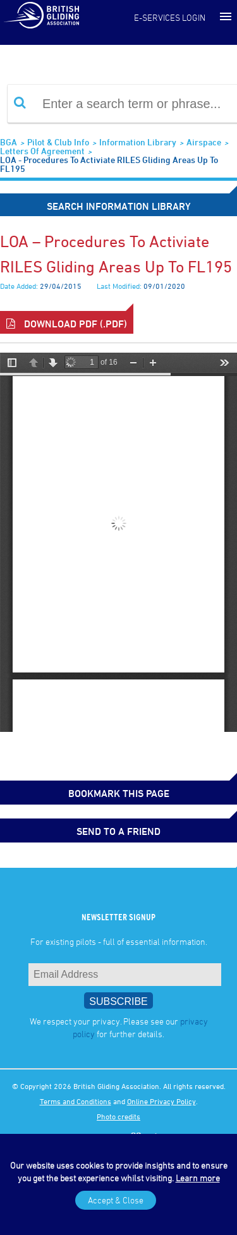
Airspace (203, 142)
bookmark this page (118, 793)
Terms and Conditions (75, 1101)
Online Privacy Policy (161, 1101)
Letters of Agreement (42, 150)
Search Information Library (119, 206)
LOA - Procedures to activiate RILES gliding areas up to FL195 (109, 164)
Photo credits (118, 1116)
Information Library (137, 142)
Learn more (198, 1177)
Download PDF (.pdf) (66, 323)
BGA (8, 142)
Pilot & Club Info (58, 142)
